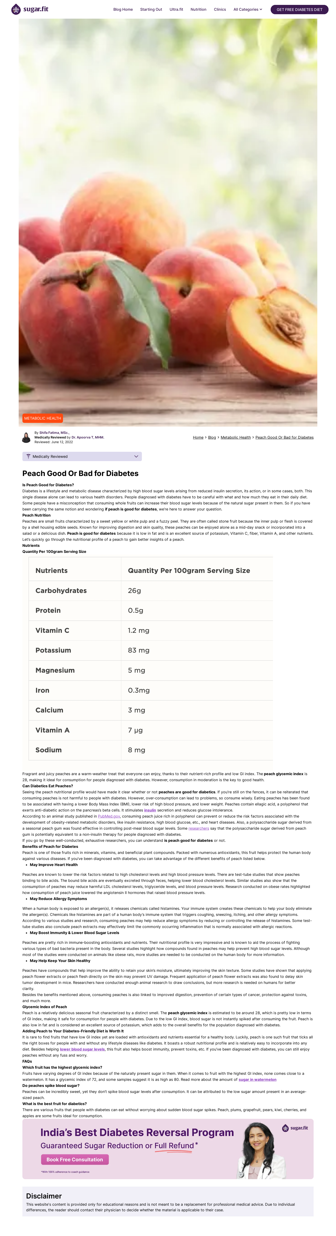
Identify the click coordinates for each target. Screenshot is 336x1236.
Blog (212, 437)
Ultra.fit (176, 9)
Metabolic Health (236, 437)
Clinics (220, 9)
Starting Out (151, 9)
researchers (199, 828)
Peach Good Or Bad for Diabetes (285, 437)
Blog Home (123, 9)
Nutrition (198, 9)
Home (198, 437)
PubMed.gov (109, 816)
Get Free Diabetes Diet (299, 9)
